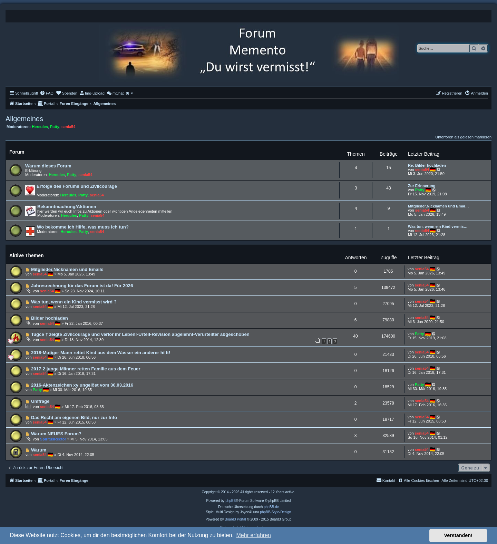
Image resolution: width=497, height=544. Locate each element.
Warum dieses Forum (48, 165)
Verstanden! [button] (458, 535)
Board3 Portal (235, 519)
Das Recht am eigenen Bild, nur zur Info (74, 417)
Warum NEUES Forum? (56, 433)
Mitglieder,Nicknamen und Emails (67, 269)
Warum (38, 450)
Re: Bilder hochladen (427, 165)
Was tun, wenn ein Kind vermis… (438, 226)
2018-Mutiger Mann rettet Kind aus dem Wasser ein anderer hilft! (100, 352)
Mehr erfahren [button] (253, 535)
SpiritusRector (53, 439)
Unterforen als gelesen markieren (463, 137)
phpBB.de (271, 507)
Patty (54, 127)
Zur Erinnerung (421, 186)
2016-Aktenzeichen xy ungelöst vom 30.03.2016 (82, 385)
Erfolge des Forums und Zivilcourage (77, 186)
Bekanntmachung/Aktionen (66, 206)
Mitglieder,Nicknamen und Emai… (438, 206)
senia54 (68, 127)
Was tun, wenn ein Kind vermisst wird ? (74, 301)
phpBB (230, 501)
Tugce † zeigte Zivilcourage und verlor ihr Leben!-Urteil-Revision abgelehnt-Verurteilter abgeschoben (140, 334)
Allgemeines (24, 119)
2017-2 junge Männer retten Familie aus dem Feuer (85, 368)
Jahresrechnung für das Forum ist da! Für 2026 (82, 285)
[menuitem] (46, 93)
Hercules (40, 127)
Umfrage (40, 401)
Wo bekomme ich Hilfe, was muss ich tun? (83, 227)
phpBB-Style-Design (275, 512)
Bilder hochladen (49, 318)
